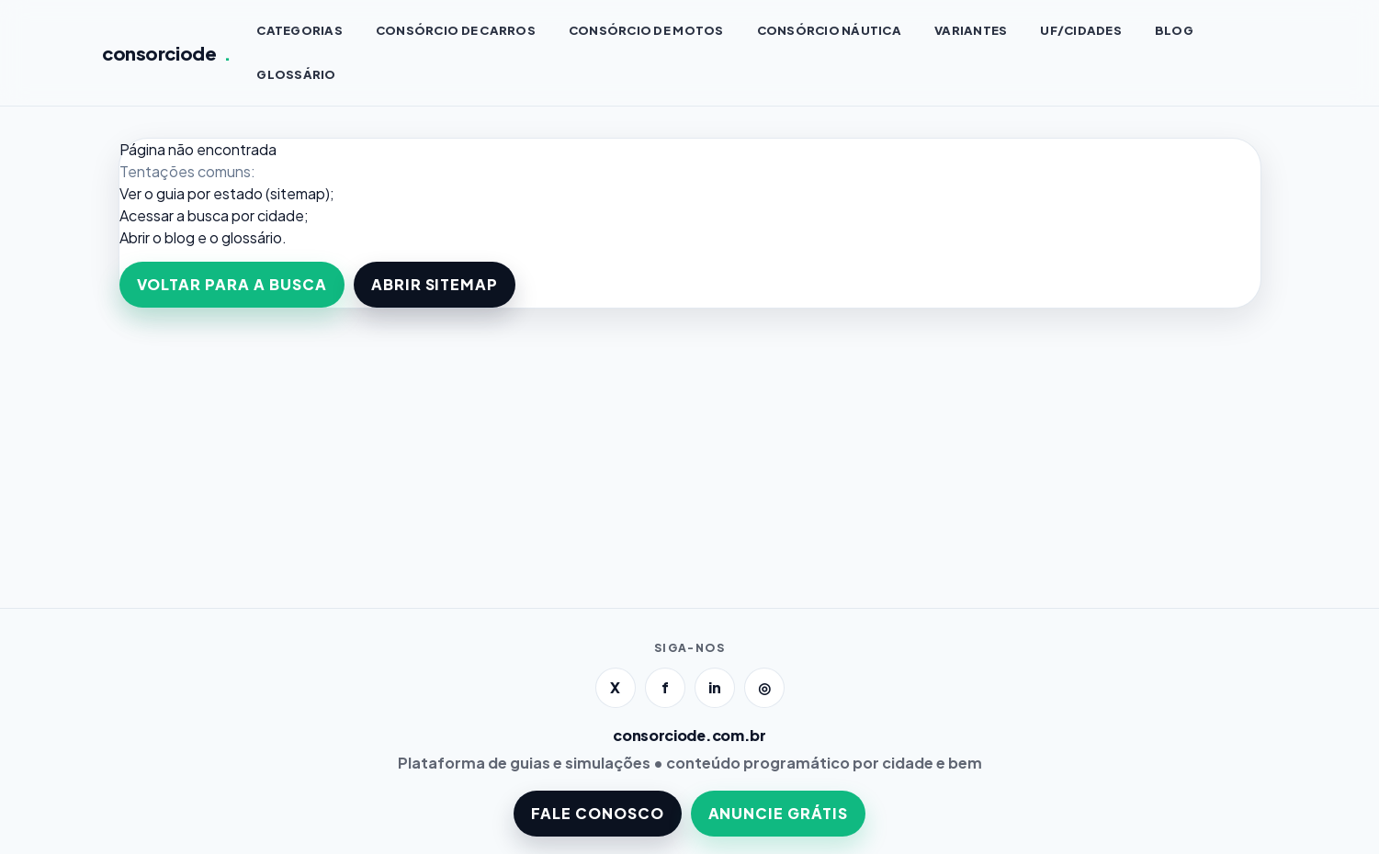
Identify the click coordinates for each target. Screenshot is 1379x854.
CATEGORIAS (299, 30)
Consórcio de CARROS (456, 30)
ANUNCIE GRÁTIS (778, 813)
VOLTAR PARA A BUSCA (232, 284)
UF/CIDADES (1081, 30)
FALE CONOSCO (597, 813)
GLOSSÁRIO (295, 74)
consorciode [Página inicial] (167, 53)
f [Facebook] (665, 687)
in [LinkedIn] (714, 687)
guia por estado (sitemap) (243, 193)
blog (179, 237)
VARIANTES (970, 30)
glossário (251, 237)
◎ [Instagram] (764, 687)
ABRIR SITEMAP (434, 284)
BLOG (1174, 30)
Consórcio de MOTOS (646, 30)
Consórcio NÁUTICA (829, 30)
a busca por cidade (240, 215)
